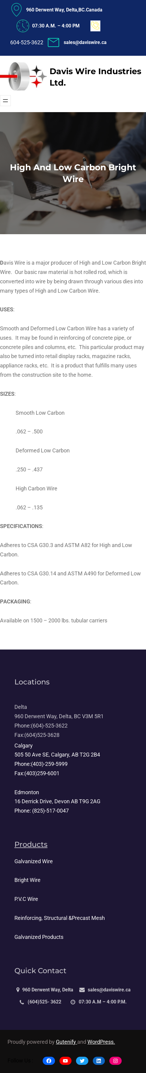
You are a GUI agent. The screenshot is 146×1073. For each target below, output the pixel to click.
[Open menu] (5, 100)
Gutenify (66, 1042)
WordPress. (101, 1042)
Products (30, 847)
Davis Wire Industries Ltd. (95, 77)
